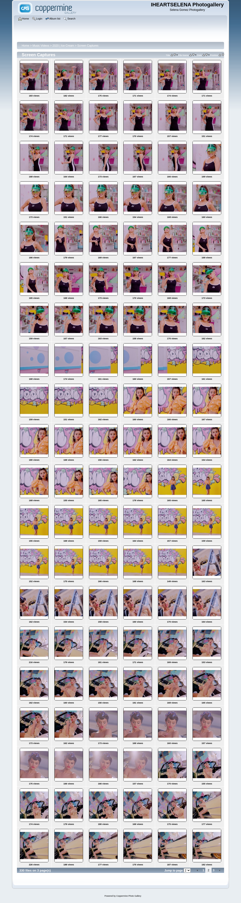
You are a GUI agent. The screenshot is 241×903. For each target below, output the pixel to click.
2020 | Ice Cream (63, 45)
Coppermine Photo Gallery (128, 896)
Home (25, 45)
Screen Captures (87, 45)
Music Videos (40, 45)
